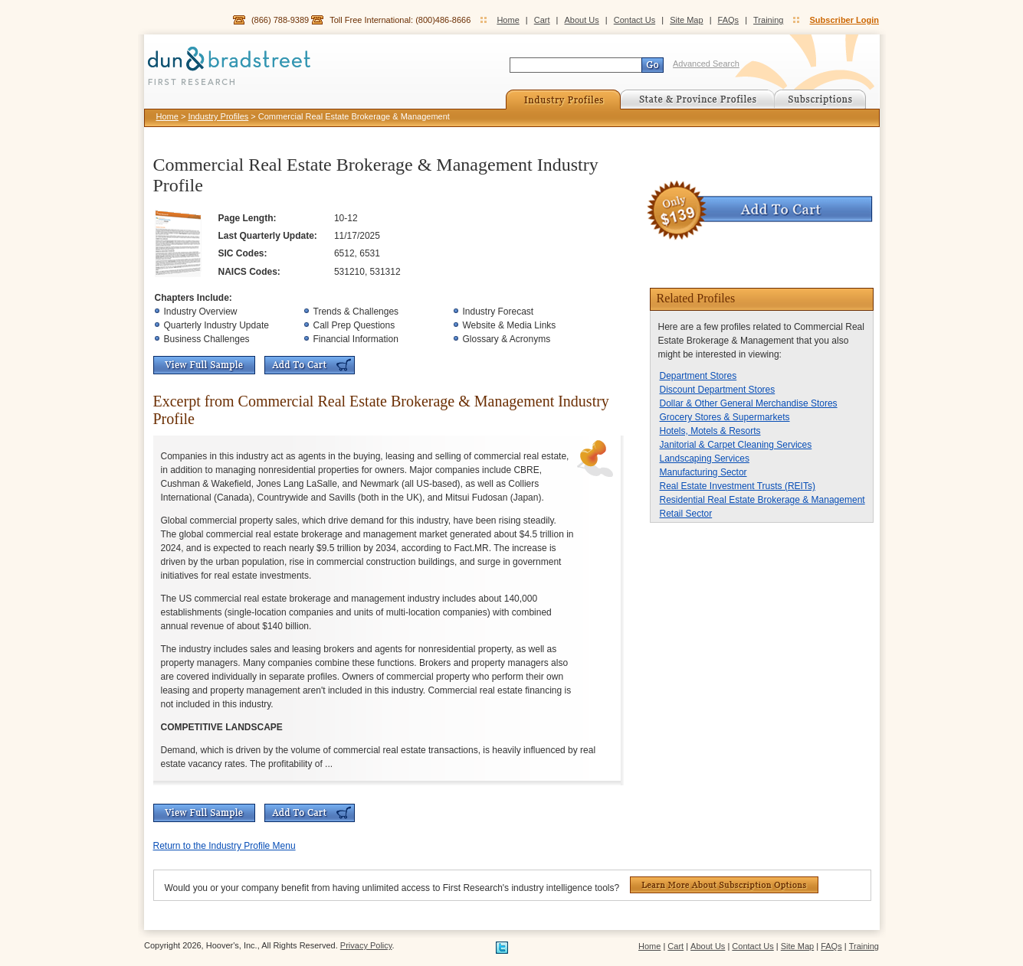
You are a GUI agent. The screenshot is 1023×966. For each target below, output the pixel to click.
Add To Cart (309, 365)
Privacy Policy (366, 945)
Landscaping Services (704, 458)
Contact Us (634, 19)
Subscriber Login (844, 19)
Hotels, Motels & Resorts (710, 431)
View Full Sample (204, 365)
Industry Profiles (218, 116)
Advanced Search (706, 63)
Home (508, 19)
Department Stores (698, 375)
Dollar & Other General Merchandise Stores (749, 403)
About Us (582, 19)
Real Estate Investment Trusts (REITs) (737, 486)
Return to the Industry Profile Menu (224, 845)
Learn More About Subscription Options (724, 884)
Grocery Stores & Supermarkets (725, 417)
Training (768, 19)
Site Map (686, 19)
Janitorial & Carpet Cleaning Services (736, 444)
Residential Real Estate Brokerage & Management (762, 499)
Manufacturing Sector (703, 472)
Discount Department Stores (717, 389)
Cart (542, 19)
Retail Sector (686, 513)
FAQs (728, 19)
